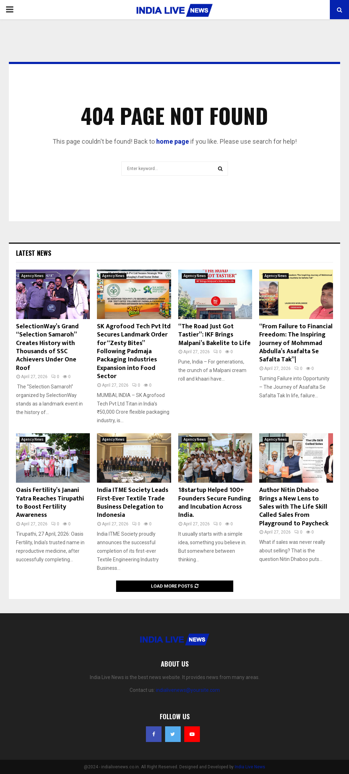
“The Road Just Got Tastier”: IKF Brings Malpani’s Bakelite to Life (214, 335)
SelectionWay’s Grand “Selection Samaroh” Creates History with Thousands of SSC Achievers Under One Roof (47, 347)
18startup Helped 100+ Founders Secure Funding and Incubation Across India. (214, 502)
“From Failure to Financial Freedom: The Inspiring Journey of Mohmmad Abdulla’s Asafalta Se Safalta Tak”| (296, 343)
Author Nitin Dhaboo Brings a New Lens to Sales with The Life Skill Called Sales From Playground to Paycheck (293, 507)
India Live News (250, 766)
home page (172, 141)
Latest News (33, 253)
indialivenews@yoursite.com (188, 690)
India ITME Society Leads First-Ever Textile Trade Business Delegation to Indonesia (132, 502)
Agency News (32, 276)
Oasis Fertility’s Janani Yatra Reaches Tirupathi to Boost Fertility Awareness (50, 502)
